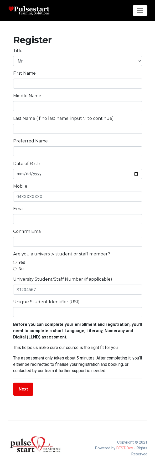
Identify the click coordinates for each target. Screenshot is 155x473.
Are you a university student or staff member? (61, 253)
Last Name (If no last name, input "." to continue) (63, 118)
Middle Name (27, 95)
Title (18, 50)
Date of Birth (26, 163)
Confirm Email (28, 231)
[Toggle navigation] (140, 10)
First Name (24, 73)
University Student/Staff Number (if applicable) (62, 279)
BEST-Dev (124, 448)
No (21, 268)
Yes (21, 262)
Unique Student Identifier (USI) (46, 301)
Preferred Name (30, 140)
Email (19, 208)
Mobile (20, 186)
